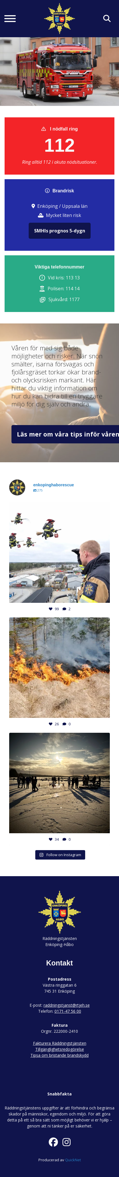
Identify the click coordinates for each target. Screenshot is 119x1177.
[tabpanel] (59, 71)
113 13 (73, 277)
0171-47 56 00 (67, 1011)
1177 (74, 299)
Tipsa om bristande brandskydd (59, 1055)
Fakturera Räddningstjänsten (59, 1043)
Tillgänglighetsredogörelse (59, 1049)
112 (59, 145)
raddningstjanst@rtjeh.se (67, 1005)
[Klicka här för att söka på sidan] (107, 19)
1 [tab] (60, 96)
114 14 (72, 288)
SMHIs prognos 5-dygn (59, 231)
